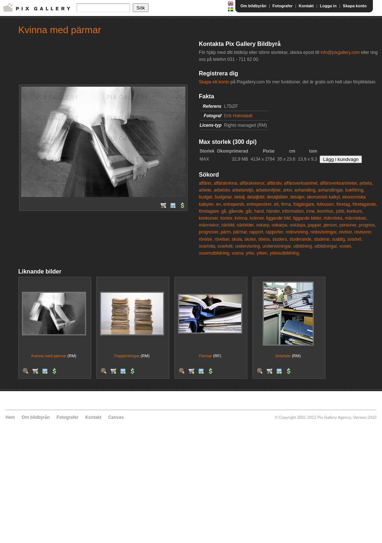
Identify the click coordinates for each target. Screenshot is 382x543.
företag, (343, 204)
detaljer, (297, 197)
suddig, (339, 239)
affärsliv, (275, 183)
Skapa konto (355, 6)
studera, (280, 239)
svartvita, (207, 246)
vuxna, (238, 253)
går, (249, 211)
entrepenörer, (260, 204)
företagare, (209, 211)
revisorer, (363, 232)
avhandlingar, (331, 190)
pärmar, (240, 232)
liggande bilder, (308, 218)
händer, (273, 211)
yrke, (250, 253)
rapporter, (275, 232)
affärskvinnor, (253, 183)
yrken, (262, 253)
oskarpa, (280, 225)
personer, (348, 225)
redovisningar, (324, 232)
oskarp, (263, 225)
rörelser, (222, 239)
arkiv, (288, 190)
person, (331, 225)
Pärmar (205, 356)
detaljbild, (256, 197)
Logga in (328, 6)
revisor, (346, 232)
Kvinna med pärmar (48, 356)
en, (219, 204)
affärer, (205, 183)
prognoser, (209, 232)
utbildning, (303, 246)
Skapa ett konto (214, 81)
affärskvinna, (225, 183)
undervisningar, (277, 246)
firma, (286, 204)
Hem (10, 417)
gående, (236, 211)
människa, (334, 218)
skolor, (250, 239)
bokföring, (354, 190)
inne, (311, 211)
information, (293, 211)
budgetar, (224, 197)
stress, (264, 239)
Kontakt (306, 6)
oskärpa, (298, 225)
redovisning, (297, 232)
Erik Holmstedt (238, 115)
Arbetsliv (283, 356)
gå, (224, 211)
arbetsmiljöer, (269, 190)
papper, (315, 225)
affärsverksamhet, (301, 183)
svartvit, (354, 239)
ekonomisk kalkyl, (324, 197)
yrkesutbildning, (285, 253)
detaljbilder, (278, 197)
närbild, (228, 225)
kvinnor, (257, 218)
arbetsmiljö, (243, 190)
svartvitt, (225, 246)
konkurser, (209, 218)
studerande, (300, 239)
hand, (259, 211)
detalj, (240, 197)
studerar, (322, 239)
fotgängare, (304, 204)
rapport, (256, 232)
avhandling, (305, 190)
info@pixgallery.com (339, 52)
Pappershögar (126, 356)
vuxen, (345, 246)
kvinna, (241, 218)
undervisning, (248, 246)
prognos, (367, 225)
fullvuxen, (326, 204)
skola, (237, 239)
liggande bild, (279, 218)
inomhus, (326, 211)
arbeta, (366, 183)
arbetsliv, (222, 190)
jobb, (341, 211)
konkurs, (355, 211)
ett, (277, 204)
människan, (356, 218)
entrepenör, (234, 204)
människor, (209, 225)
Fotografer (283, 6)
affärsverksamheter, (339, 183)
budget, (206, 197)
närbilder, (246, 225)
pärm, (226, 232)
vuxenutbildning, (215, 253)
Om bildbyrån (253, 6)
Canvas (116, 417)
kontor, (227, 218)
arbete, (205, 190)
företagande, (364, 204)
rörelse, (206, 239)
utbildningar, (326, 246)
